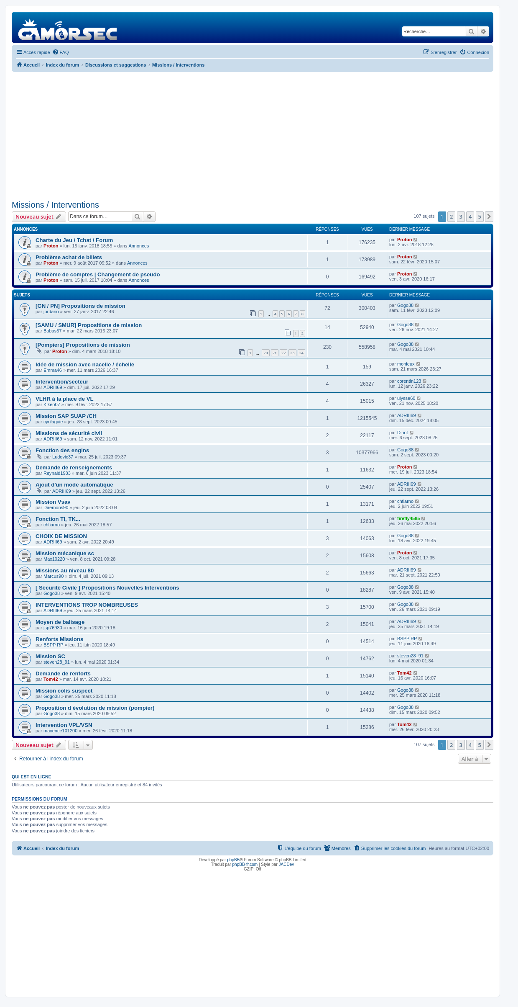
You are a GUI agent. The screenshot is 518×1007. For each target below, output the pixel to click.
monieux (406, 363)
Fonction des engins (62, 450)
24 (301, 352)
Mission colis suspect (64, 691)
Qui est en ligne (31, 776)
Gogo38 (405, 305)
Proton (50, 245)
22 (283, 352)
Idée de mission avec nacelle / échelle (85, 364)
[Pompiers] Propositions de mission (83, 345)
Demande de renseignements (74, 467)
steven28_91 (56, 661)
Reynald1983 (57, 473)
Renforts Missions (59, 639)
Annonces (138, 245)
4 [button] (470, 216)
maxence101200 (60, 730)
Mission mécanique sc (65, 553)
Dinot (402, 432)
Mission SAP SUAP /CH (66, 416)
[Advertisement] (252, 134)
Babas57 (52, 330)
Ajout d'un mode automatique (74, 485)
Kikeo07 (51, 404)
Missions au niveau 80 (65, 570)
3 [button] (460, 216)
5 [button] (479, 216)
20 (265, 352)
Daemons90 (55, 507)
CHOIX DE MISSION (61, 536)
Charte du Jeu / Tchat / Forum (74, 240)
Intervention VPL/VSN (64, 725)
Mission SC (50, 656)
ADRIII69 (52, 387)
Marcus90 (53, 576)
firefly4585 (408, 518)
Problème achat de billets (69, 257)
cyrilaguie (53, 421)
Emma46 (52, 370)
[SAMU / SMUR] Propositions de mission (89, 325)
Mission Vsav (53, 502)
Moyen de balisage (60, 622)
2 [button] (451, 216)
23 (292, 352)
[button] (489, 216)
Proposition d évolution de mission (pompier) (95, 708)
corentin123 (409, 381)
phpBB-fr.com (245, 864)
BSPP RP (53, 644)
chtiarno (405, 501)
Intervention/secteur (62, 382)
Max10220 (54, 558)
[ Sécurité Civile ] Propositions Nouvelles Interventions (107, 588)
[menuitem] (60, 52)
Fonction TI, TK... (58, 519)
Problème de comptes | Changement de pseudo (98, 274)
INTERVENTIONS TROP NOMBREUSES (87, 605)
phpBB (233, 860)
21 (275, 352)
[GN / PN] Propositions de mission (80, 306)
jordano (51, 311)
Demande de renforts (63, 673)
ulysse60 (406, 398)
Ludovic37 (62, 456)
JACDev (286, 864)
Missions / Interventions (55, 204)
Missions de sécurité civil (69, 433)
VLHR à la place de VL (65, 399)
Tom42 (50, 679)
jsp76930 (52, 627)
